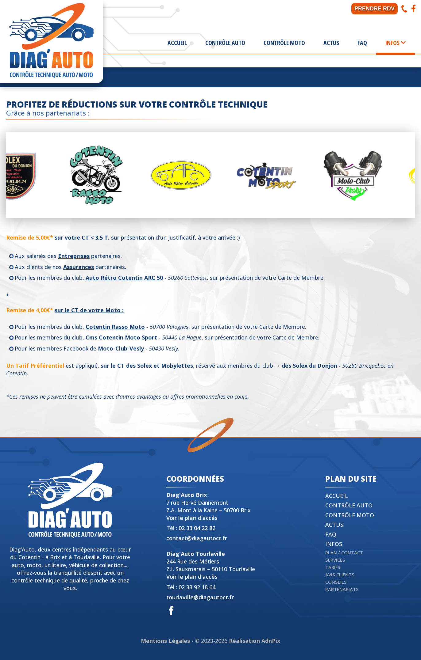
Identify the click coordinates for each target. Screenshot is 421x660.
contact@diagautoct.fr (196, 538)
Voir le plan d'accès (192, 518)
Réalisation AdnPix (254, 640)
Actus (331, 43)
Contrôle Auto (225, 43)
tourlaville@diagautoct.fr (200, 597)
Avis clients (339, 574)
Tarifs (332, 567)
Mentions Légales (165, 640)
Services (335, 560)
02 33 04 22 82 (197, 528)
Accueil (177, 43)
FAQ (362, 43)
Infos (333, 544)
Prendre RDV (374, 9)
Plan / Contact (344, 552)
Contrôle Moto (284, 43)
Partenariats (342, 589)
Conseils (336, 582)
